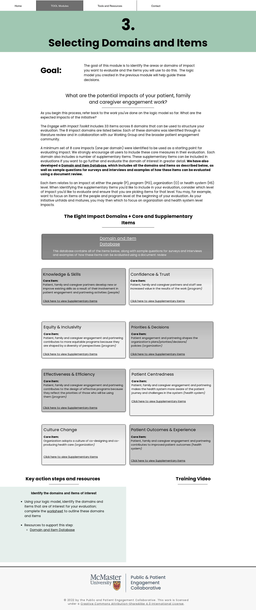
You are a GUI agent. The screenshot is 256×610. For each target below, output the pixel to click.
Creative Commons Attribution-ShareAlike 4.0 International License (132, 604)
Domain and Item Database (83, 165)
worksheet (55, 511)
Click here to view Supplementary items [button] (70, 301)
